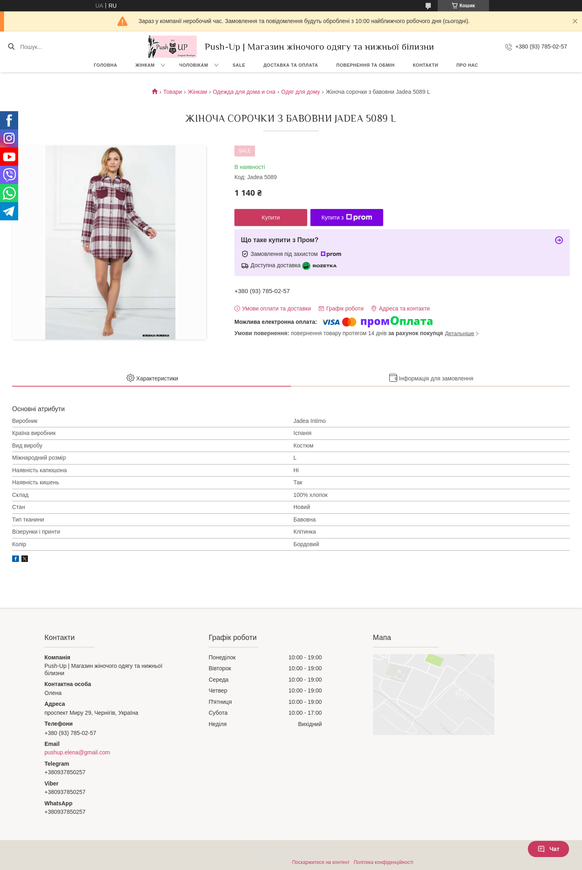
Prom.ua (329, 848)
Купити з (346, 217)
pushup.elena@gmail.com (77, 752)
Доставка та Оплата (291, 65)
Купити (271, 217)
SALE (238, 65)
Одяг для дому (300, 92)
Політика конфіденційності (383, 862)
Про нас (467, 65)
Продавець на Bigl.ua (291, 855)
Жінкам (145, 65)
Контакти (425, 65)
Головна (105, 65)
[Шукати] (11, 47)
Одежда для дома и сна (244, 92)
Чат (548, 849)
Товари (172, 92)
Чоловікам (193, 65)
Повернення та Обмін (365, 65)
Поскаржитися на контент (321, 862)
